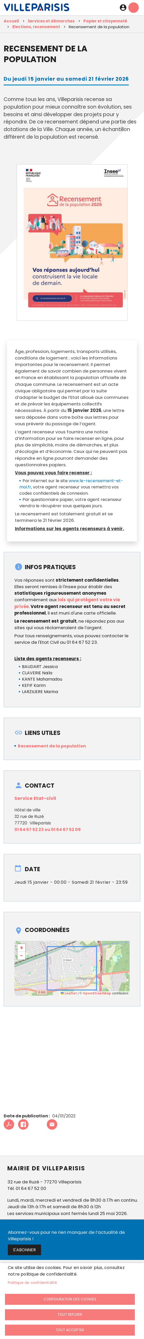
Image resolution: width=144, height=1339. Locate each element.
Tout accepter (70, 1330)
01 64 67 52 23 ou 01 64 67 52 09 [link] (47, 830)
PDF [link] (9, 1124)
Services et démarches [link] (51, 21)
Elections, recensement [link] (36, 27)
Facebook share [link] (23, 1124)
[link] (36, 8)
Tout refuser (69, 1314)
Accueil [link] (11, 21)
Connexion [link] (123, 7)
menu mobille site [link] (133, 7)
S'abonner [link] (24, 1250)
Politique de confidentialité (32, 1282)
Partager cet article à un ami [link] (52, 1124)
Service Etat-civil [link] (35, 798)
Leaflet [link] (69, 993)
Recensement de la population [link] (52, 746)
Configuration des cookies (70, 1299)
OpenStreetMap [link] (97, 993)
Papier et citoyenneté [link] (105, 21)
